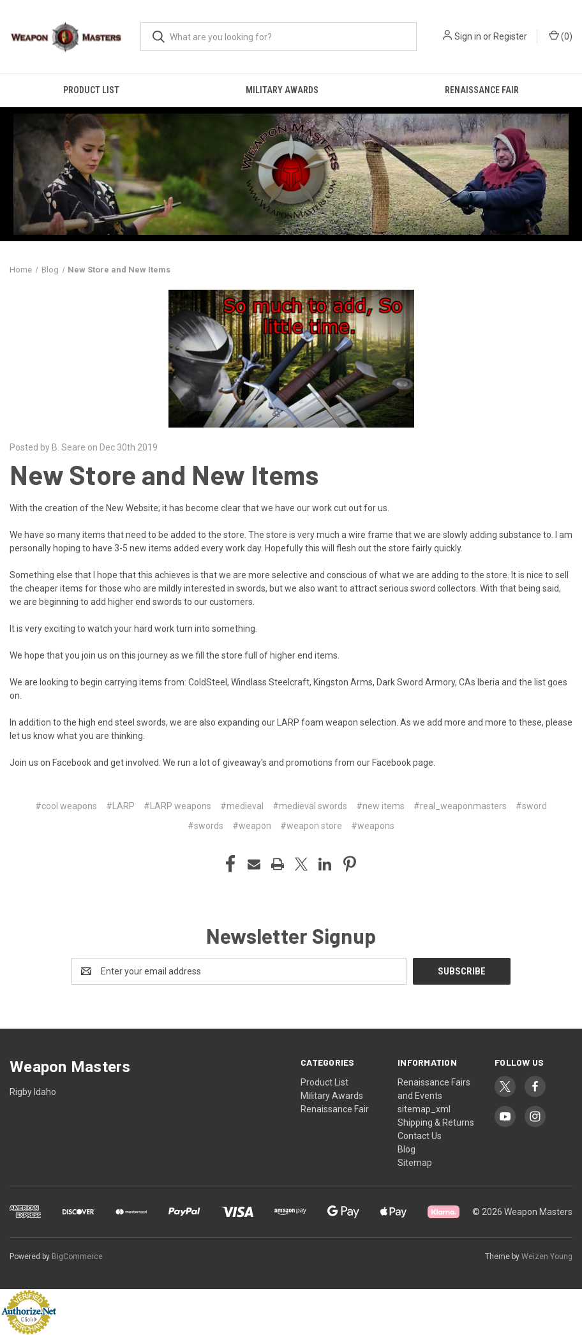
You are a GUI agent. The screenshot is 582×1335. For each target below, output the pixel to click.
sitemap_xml (424, 1109)
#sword (531, 806)
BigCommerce (77, 1256)
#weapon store (311, 826)
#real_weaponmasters (460, 806)
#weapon (251, 826)
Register (510, 36)
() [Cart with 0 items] (560, 35)
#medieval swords (309, 806)
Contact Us (420, 1136)
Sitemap (415, 1163)
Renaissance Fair (482, 90)
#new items (380, 806)
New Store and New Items (164, 474)
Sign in (467, 36)
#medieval (242, 806)
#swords (205, 826)
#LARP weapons (177, 806)
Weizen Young (546, 1256)
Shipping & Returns (436, 1122)
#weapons (372, 826)
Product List (91, 90)
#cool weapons (66, 806)
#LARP (120, 806)
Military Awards (282, 90)
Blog (406, 1149)
